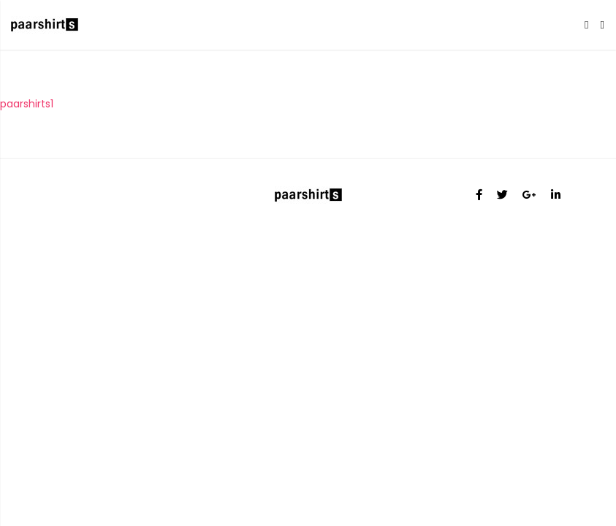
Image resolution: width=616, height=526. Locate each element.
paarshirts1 (26, 103)
